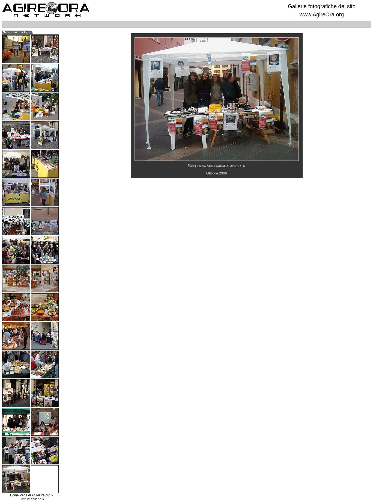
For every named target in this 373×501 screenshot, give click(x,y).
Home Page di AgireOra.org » (31, 495)
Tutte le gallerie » (31, 499)
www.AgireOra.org (322, 14)
